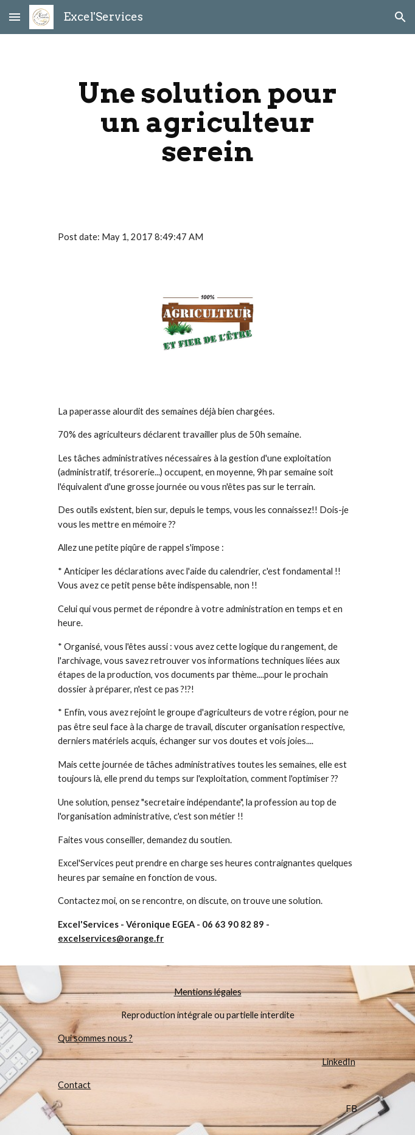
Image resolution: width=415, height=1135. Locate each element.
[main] (207, 122)
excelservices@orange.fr (111, 938)
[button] (14, 16)
